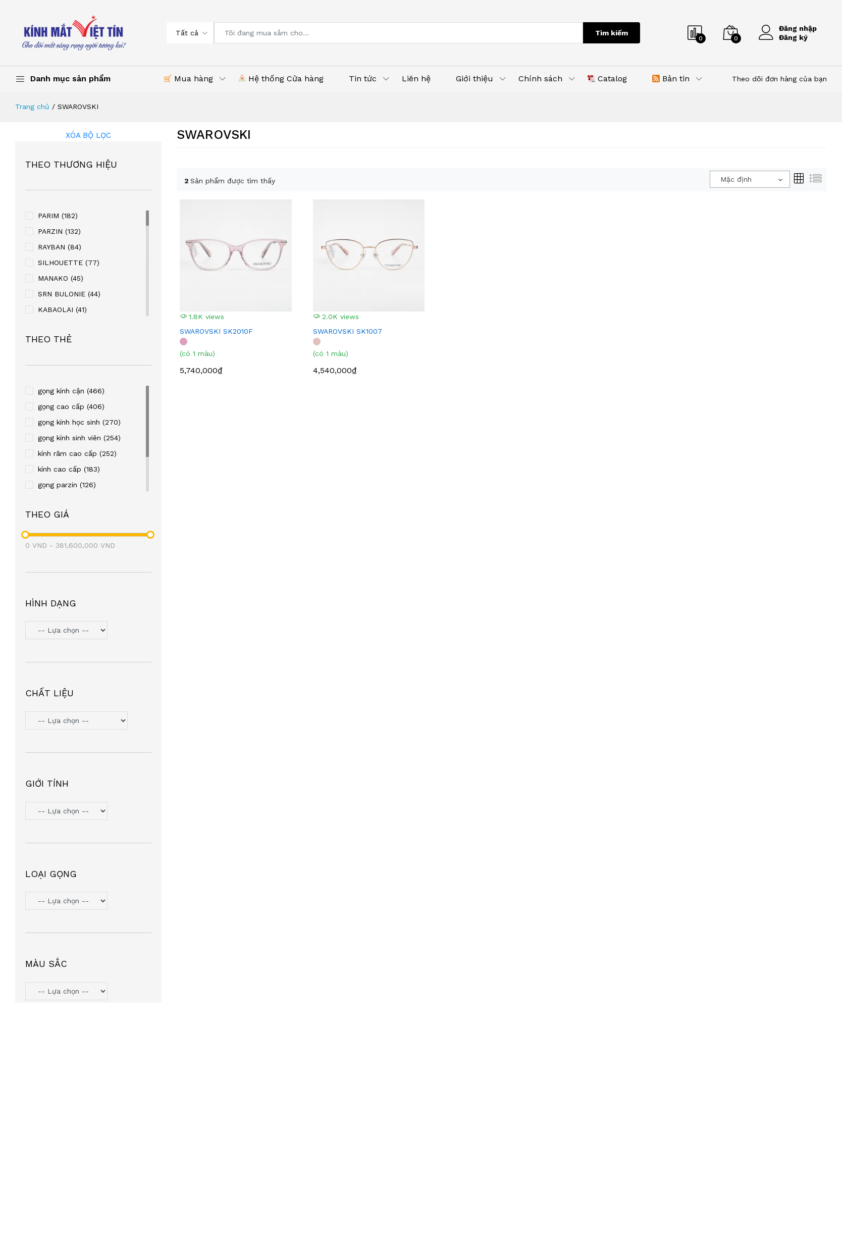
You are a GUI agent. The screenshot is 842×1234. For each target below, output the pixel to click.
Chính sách (540, 78)
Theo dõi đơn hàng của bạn (779, 79)
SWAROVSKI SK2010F (216, 331)
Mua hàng (188, 78)
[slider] (25, 535)
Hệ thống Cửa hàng (281, 78)
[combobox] (750, 179)
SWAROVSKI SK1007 (347, 331)
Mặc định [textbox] (736, 179)
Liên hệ (416, 78)
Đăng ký (793, 37)
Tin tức (363, 78)
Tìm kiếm (611, 33)
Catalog (607, 78)
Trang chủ (32, 106)
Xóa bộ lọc (88, 135)
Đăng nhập (798, 28)
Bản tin (671, 78)
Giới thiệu (474, 78)
